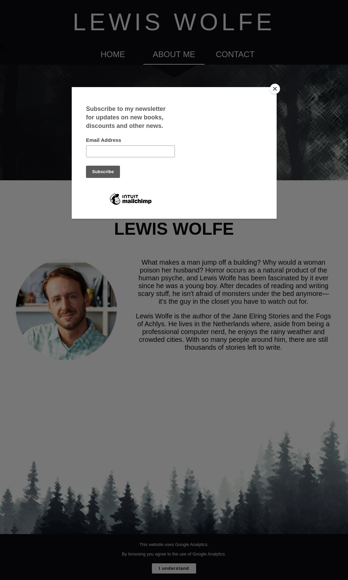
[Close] (275, 89)
